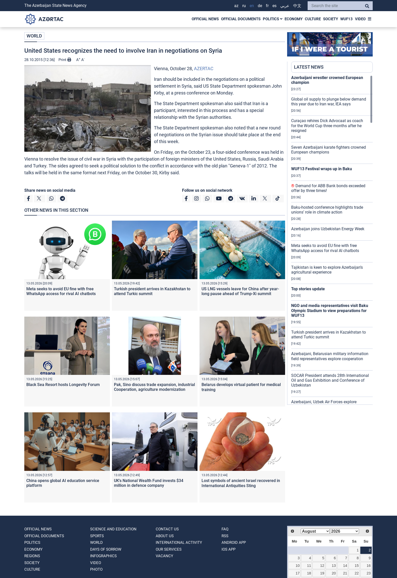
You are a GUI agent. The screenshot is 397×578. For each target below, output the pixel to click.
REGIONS (32, 556)
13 (334, 566)
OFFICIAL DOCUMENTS (241, 19)
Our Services (169, 549)
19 (322, 573)
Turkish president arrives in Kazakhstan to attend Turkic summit (152, 291)
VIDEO (360, 19)
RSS (225, 536)
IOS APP (228, 549)
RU (244, 5)
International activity (179, 542)
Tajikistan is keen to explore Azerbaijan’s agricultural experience (327, 270)
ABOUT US (165, 536)
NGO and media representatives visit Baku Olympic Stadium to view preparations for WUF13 (329, 310)
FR (267, 5)
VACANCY (164, 556)
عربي (284, 5)
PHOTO (96, 569)
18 (309, 573)
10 (298, 566)
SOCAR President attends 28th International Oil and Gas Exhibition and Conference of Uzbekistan (330, 380)
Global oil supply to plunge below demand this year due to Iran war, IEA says (328, 101)
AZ (236, 5)
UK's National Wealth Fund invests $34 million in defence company (148, 483)
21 (345, 573)
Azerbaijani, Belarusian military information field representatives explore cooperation (329, 356)
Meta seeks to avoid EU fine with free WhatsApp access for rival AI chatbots (61, 291)
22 (357, 573)
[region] (332, 239)
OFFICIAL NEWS (205, 19)
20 (334, 573)
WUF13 (346, 19)
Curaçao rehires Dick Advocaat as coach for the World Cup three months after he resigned (327, 125)
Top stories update (308, 288)
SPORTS (97, 536)
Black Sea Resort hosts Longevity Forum (63, 384)
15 (357, 566)
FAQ (225, 529)
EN (252, 5)
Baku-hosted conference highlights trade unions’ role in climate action (327, 210)
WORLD (34, 35)
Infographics (103, 556)
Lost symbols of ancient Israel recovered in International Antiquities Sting (241, 483)
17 (298, 573)
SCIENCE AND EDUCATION (113, 529)
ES (274, 5)
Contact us (167, 529)
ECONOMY (294, 19)
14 (345, 566)
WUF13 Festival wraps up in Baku (321, 168)
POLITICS (272, 19)
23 (369, 573)
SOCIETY (330, 19)
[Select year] (344, 531)
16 (369, 566)
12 (322, 566)
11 (309, 566)
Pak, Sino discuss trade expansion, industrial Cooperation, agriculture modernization (154, 387)
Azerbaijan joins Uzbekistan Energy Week (327, 228)
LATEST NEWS (309, 67)
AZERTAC (203, 68)
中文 (297, 5)
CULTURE (313, 19)
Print (64, 59)
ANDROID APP (234, 542)
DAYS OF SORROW (105, 549)
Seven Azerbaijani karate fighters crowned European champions (328, 150)
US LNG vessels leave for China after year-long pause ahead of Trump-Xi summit (240, 291)
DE (260, 5)
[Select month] (315, 531)
